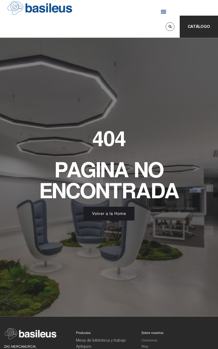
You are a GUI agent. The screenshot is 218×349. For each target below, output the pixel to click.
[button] (163, 11)
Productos (83, 333)
